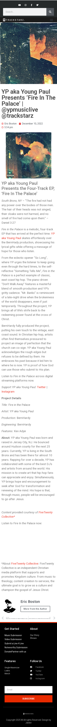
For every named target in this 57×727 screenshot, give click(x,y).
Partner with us (19, 651)
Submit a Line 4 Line (14, 643)
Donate (8, 651)
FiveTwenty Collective (24, 563)
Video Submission (13, 639)
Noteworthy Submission (16, 647)
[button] (51, 19)
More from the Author (35, 608)
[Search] (50, 12)
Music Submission (13, 635)
